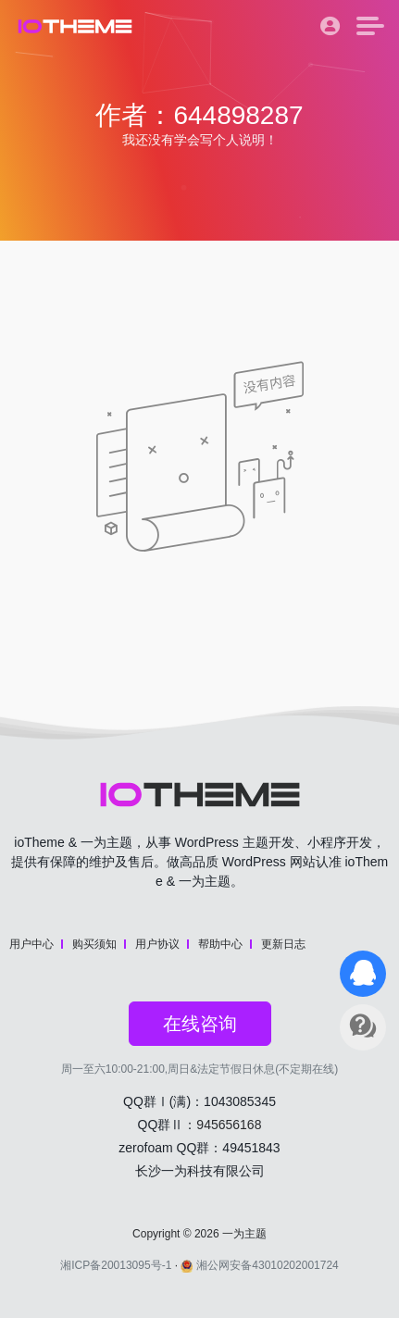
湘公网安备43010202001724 (259, 1265)
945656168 (228, 1124)
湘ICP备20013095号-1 (115, 1265)
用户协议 (157, 944)
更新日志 (283, 944)
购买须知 (94, 944)
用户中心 (31, 944)
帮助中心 (220, 944)
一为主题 (244, 1233)
